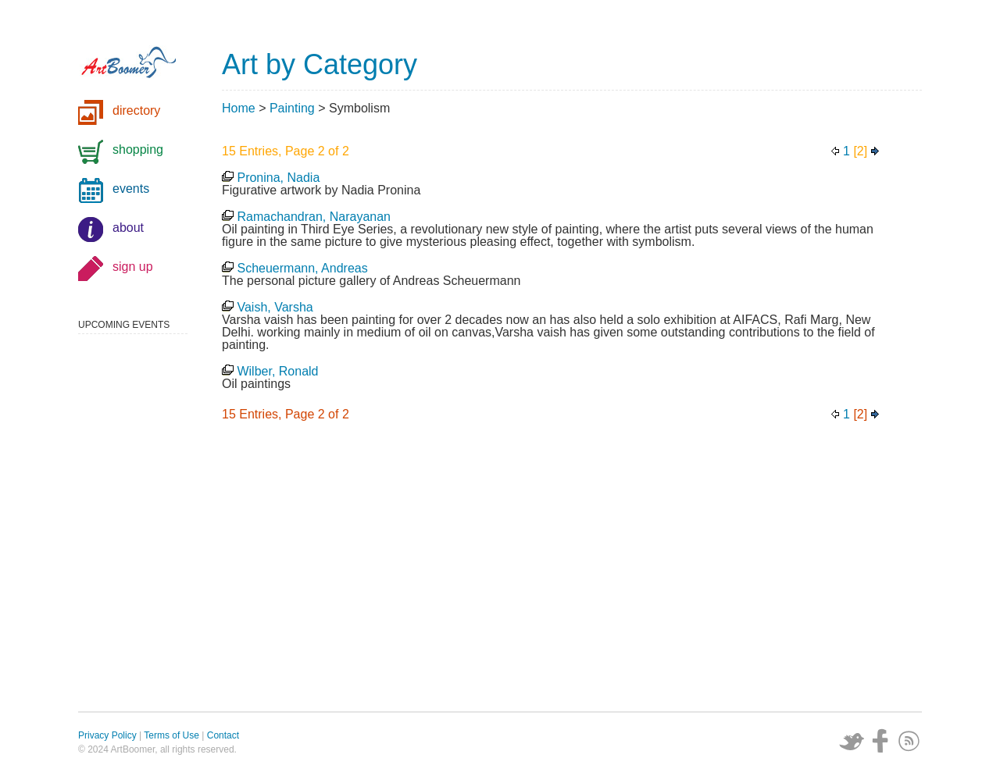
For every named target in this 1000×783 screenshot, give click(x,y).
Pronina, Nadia (278, 177)
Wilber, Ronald (277, 371)
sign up (132, 266)
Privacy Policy (107, 735)
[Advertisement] (572, 570)
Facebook (880, 740)
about (128, 227)
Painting (292, 108)
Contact (223, 735)
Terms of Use (171, 735)
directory (136, 110)
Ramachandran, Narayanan (314, 216)
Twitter (851, 740)
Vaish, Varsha (274, 307)
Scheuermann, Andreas (302, 268)
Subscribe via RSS (909, 740)
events (130, 188)
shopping (137, 149)
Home (238, 108)
